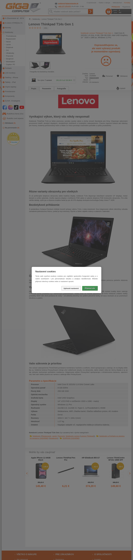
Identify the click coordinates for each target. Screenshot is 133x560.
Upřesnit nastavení (71, 288)
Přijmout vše (90, 288)
